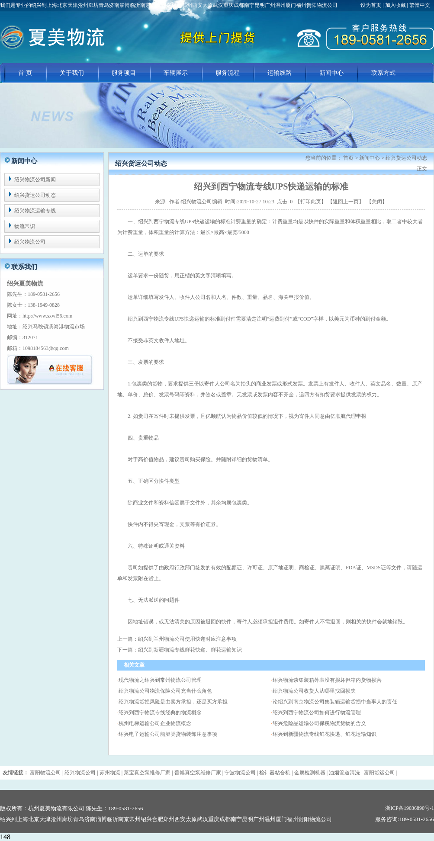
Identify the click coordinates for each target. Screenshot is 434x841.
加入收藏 (395, 5)
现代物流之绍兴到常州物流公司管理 (160, 680)
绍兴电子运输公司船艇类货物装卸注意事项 (168, 734)
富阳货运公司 (379, 773)
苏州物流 (110, 773)
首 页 (25, 73)
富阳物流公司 (45, 773)
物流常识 (24, 226)
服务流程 (227, 73)
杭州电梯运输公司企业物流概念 (155, 723)
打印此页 (310, 202)
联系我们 (24, 266)
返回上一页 (346, 202)
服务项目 (124, 73)
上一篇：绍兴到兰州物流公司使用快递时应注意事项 (177, 639)
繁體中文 (419, 5)
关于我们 (72, 73)
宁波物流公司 (240, 773)
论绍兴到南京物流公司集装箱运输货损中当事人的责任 (335, 702)
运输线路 (279, 73)
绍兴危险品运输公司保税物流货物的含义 (319, 723)
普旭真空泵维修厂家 (197, 773)
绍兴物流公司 (29, 242)
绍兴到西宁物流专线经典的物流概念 (160, 712)
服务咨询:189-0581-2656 (404, 819)
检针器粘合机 (274, 773)
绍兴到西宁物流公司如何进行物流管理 (317, 712)
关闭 (377, 202)
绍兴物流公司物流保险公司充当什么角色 (165, 691)
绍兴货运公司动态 (35, 195)
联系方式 (383, 73)
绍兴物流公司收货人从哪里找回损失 (314, 691)
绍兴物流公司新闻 (35, 180)
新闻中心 (331, 73)
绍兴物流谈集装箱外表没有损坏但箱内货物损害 (327, 680)
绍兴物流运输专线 (35, 211)
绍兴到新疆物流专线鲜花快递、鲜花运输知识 (324, 734)
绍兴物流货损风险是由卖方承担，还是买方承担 (173, 702)
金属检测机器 (309, 773)
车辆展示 (176, 73)
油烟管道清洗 (344, 773)
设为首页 (371, 5)
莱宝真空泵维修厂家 (147, 773)
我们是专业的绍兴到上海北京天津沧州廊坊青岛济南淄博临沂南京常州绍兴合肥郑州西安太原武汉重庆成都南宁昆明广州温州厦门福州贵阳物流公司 (169, 5)
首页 (348, 158)
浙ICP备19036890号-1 (409, 808)
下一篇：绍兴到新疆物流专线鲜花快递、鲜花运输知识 (179, 650)
